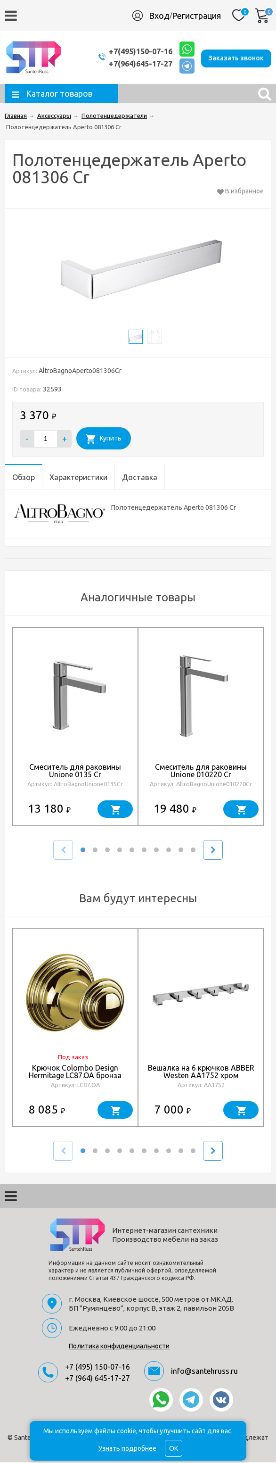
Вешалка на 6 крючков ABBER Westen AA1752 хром (201, 1072)
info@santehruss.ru (204, 1372)
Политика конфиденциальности (119, 1347)
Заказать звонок (236, 57)
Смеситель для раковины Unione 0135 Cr (75, 772)
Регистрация (196, 15)
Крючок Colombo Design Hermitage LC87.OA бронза (75, 1072)
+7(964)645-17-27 (133, 63)
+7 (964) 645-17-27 (97, 1379)
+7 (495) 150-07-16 (97, 1367)
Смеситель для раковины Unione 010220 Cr (201, 772)
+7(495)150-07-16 (133, 51)
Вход (159, 15)
